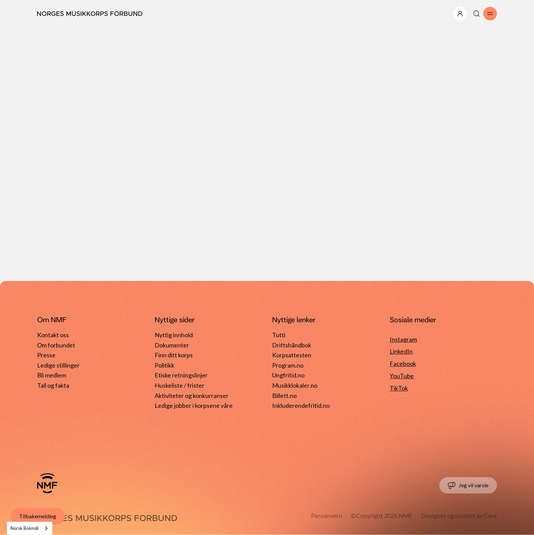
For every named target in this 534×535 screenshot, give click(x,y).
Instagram (403, 339)
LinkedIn (401, 351)
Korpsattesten (291, 355)
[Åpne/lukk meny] (460, 13)
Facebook (403, 364)
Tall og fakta (53, 385)
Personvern (326, 515)
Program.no (287, 365)
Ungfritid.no (288, 375)
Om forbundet (56, 345)
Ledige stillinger (58, 365)
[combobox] (29, 528)
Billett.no (284, 395)
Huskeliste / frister (179, 385)
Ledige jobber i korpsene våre (194, 405)
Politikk (164, 365)
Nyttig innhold (174, 335)
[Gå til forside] (47, 483)
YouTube (402, 376)
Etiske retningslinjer (181, 375)
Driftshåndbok (291, 345)
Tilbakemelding (37, 516)
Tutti (278, 335)
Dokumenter (172, 345)
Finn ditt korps (174, 355)
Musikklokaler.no (294, 385)
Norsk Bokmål (24, 528)
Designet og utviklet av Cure (459, 515)
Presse (46, 355)
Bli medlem (51, 375)
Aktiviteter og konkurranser (192, 395)
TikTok (399, 388)
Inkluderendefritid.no (301, 405)
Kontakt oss (53, 335)
